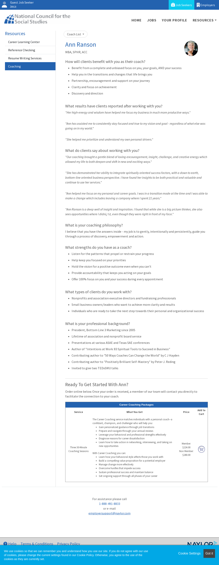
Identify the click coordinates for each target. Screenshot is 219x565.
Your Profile (174, 20)
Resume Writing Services (25, 58)
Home (136, 20)
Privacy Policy (68, 543)
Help (10, 543)
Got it (209, 553)
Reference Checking (21, 50)
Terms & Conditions (36, 543)
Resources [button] (203, 20)
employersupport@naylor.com (109, 513)
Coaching (14, 66)
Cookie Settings (189, 553)
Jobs (151, 20)
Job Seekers (181, 4)
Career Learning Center (24, 42)
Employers (206, 4)
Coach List (74, 34)
